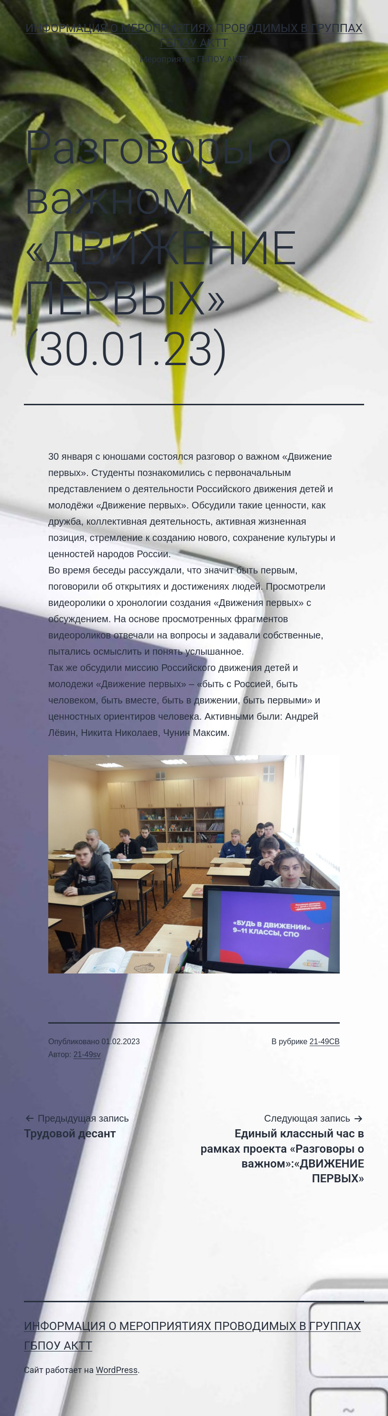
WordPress (116, 1370)
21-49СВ (325, 1042)
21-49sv (87, 1054)
